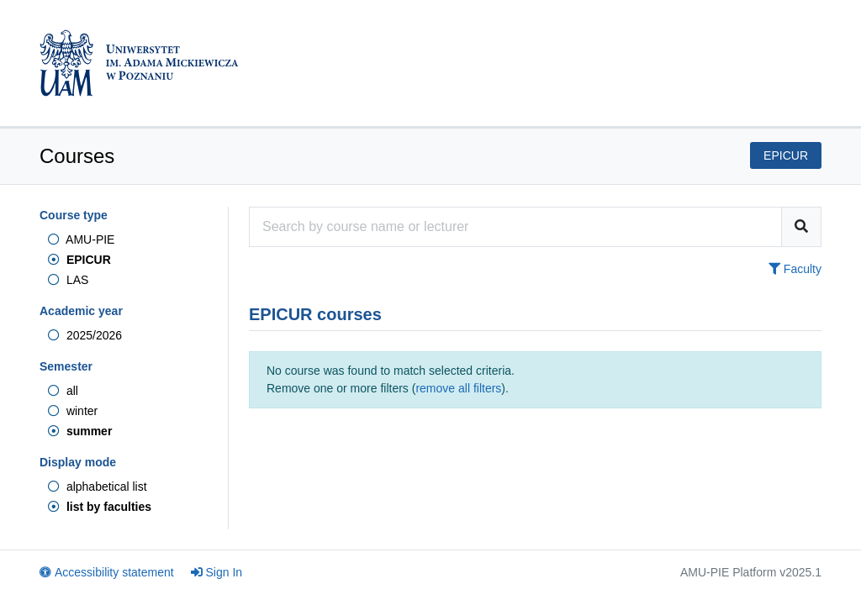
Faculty (795, 269)
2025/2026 (85, 335)
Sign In (217, 572)
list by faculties (99, 506)
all (63, 390)
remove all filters (458, 388)
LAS (68, 280)
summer (80, 431)
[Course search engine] (515, 227)
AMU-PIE (81, 239)
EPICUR (79, 259)
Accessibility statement (107, 572)
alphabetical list (97, 486)
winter (73, 411)
